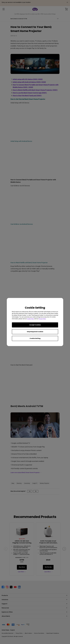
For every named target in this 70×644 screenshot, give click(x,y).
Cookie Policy (30, 318)
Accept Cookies (35, 325)
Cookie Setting (35, 338)
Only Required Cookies (35, 332)
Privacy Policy (42, 318)
